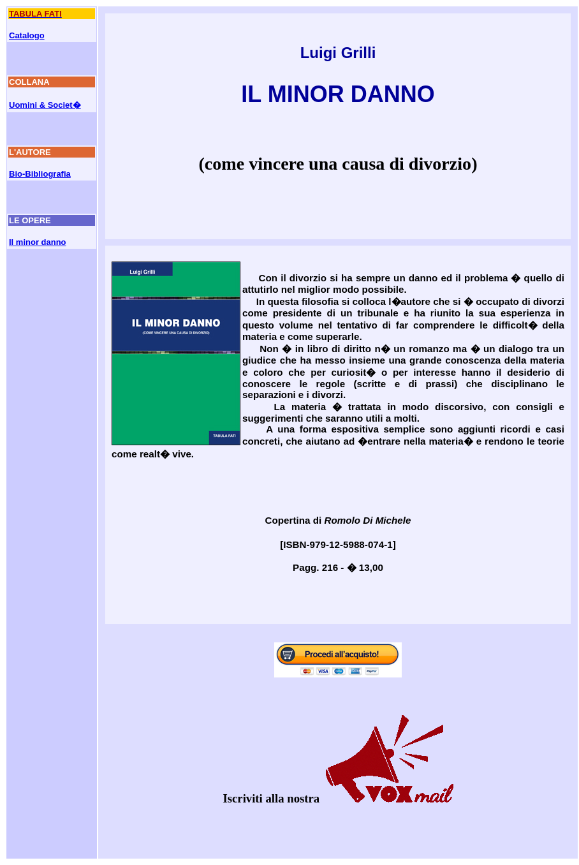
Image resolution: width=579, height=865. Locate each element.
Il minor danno (37, 242)
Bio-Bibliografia (40, 174)
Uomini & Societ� (45, 105)
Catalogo (27, 35)
